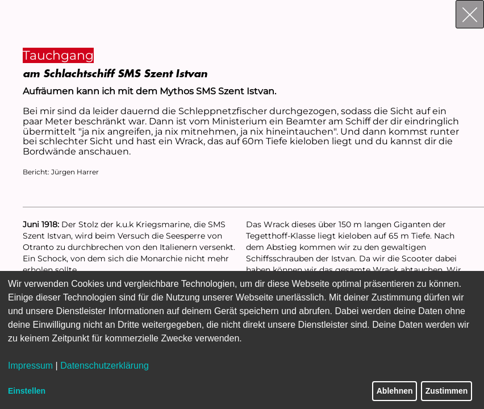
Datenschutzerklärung (104, 365)
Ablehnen (395, 390)
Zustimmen (446, 390)
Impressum (30, 365)
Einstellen (26, 390)
